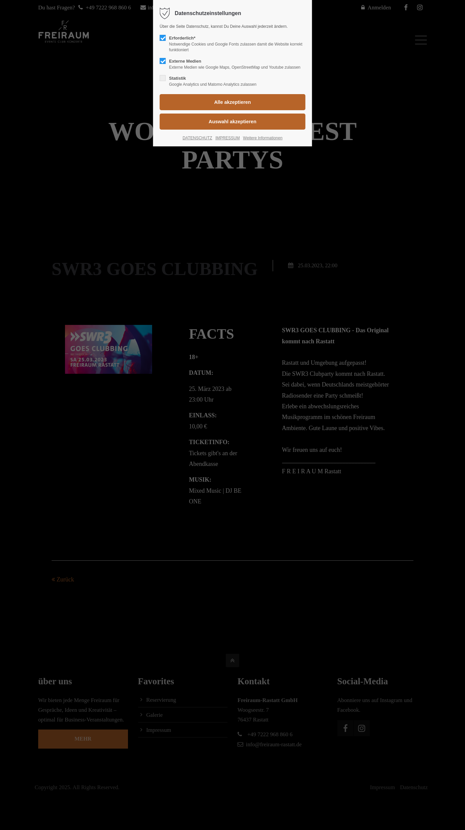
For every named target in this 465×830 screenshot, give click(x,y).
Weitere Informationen (262, 138)
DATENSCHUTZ (197, 138)
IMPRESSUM (227, 138)
